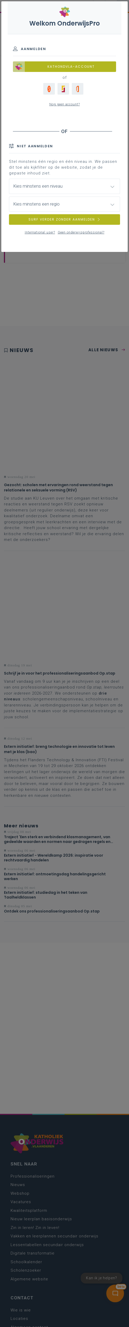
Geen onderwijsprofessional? (81, 232)
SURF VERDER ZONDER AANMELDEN (64, 219)
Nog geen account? (64, 104)
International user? (40, 232)
